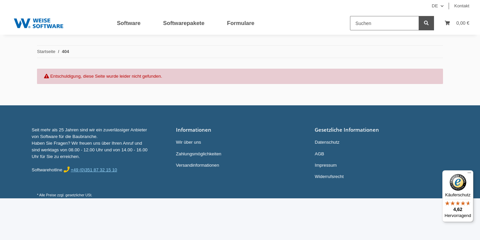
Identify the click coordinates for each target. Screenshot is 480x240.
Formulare (240, 23)
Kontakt (461, 5)
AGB (319, 153)
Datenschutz (327, 142)
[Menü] (469, 174)
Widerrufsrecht (329, 176)
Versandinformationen (197, 165)
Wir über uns (188, 142)
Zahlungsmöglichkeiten (198, 153)
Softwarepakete (183, 23)
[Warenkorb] (457, 23)
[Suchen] (384, 23)
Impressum (326, 165)
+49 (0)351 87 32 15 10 (94, 169)
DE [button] (435, 5)
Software (129, 23)
